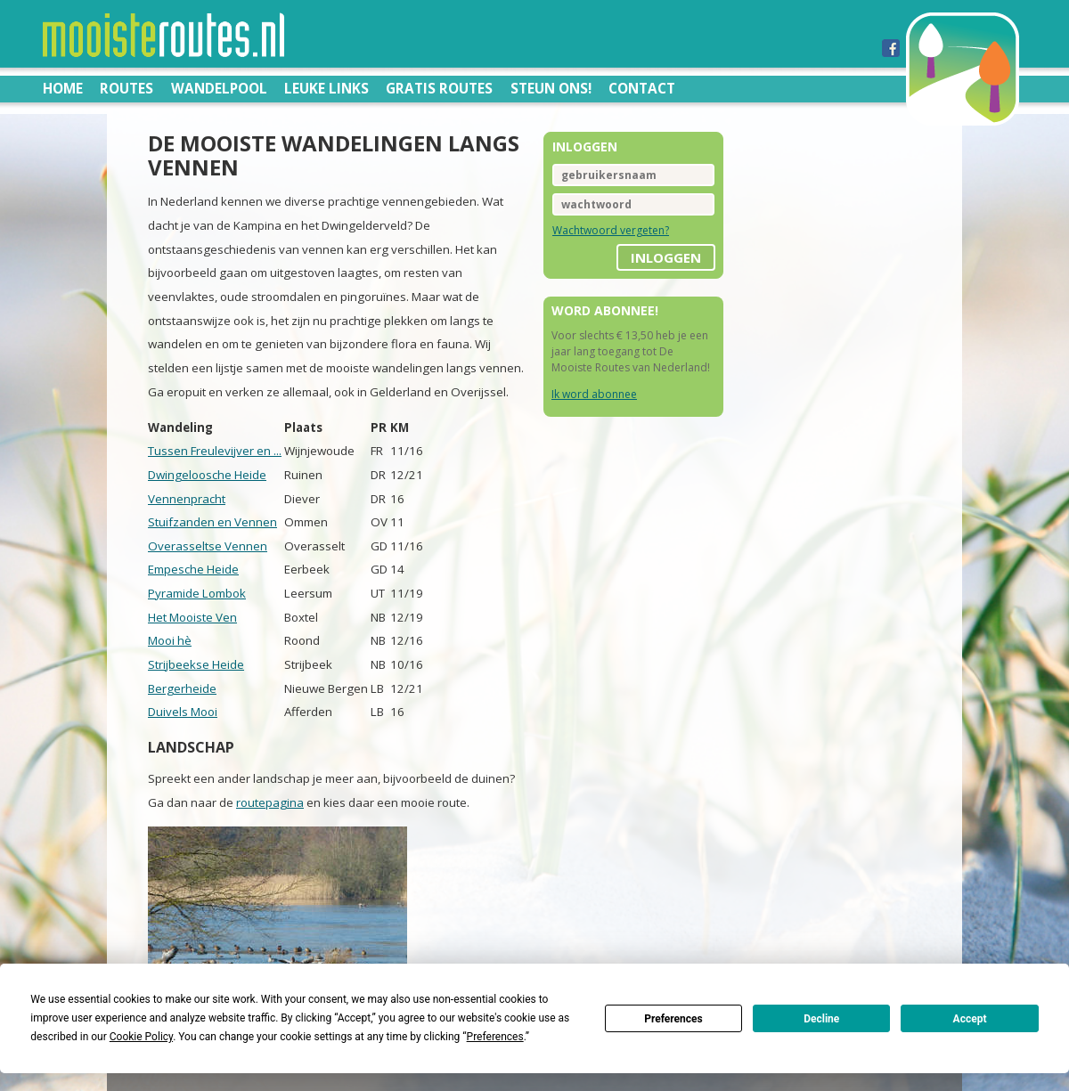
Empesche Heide (193, 569)
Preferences (673, 1019)
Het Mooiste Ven (192, 617)
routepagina (270, 802)
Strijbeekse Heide (196, 664)
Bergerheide (182, 688)
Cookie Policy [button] (141, 1036)
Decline (821, 1019)
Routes (126, 88)
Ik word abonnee (594, 394)
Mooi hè (170, 640)
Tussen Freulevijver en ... (215, 451)
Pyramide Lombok (197, 593)
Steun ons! (551, 88)
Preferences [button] (495, 1036)
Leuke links (326, 88)
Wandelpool (219, 88)
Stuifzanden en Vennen (212, 522)
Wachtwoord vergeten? (610, 230)
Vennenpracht (186, 499)
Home (63, 88)
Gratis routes (439, 88)
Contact (641, 88)
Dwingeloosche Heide (207, 475)
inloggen (666, 257)
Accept (970, 1019)
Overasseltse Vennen (207, 546)
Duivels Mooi (182, 712)
